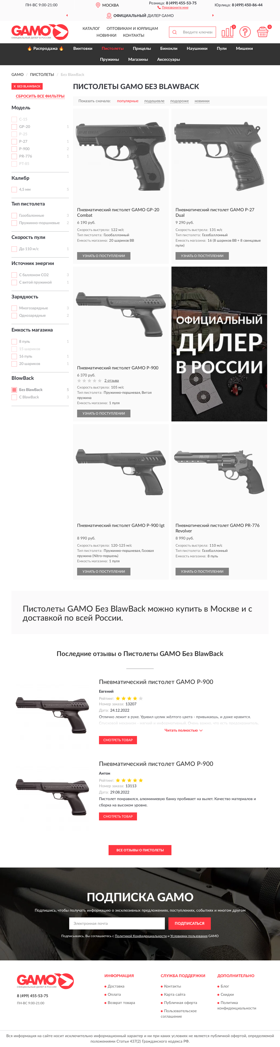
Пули (222, 49)
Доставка (116, 987)
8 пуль (24, 342)
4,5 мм (25, 190)
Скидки (227, 995)
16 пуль (25, 356)
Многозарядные (33, 308)
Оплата (114, 995)
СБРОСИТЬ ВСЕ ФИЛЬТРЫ (40, 96)
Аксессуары (168, 60)
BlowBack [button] (22, 378)
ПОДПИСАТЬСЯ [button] (190, 924)
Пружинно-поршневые (39, 223)
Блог (225, 987)
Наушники (197, 49)
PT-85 (24, 164)
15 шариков (29, 349)
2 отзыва (111, 381)
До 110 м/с (29, 249)
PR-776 (25, 156)
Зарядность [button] (24, 297)
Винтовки (82, 49)
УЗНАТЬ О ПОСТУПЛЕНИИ (104, 256)
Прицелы (142, 49)
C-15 (23, 119)
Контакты (133, 36)
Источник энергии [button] (32, 263)
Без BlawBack (30, 390)
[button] (173, 7)
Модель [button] (20, 107)
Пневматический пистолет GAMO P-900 (156, 682)
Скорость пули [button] (28, 237)
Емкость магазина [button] (32, 330)
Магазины (138, 60)
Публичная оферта (180, 1003)
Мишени (244, 49)
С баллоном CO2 (34, 275)
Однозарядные (32, 316)
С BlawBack (29, 397)
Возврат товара (121, 1003)
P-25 (23, 134)
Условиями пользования (189, 936)
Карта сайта (174, 995)
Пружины (109, 60)
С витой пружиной (35, 282)
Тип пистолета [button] (28, 204)
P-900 (24, 149)
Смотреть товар (118, 740)
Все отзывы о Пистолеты (140, 850)
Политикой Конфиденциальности (141, 936)
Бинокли (168, 49)
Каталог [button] (91, 29)
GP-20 (24, 127)
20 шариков (29, 364)
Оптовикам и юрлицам (132, 29)
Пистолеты (113, 49)
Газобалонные (31, 216)
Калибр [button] (20, 178)
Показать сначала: (94, 101)
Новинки (106, 36)
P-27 (23, 142)
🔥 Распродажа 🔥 (45, 49)
